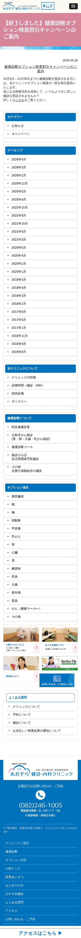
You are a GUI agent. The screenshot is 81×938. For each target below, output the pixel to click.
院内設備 (18, 393)
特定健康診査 (21, 427)
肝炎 (15, 576)
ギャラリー (19, 401)
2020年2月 (19, 263)
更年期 (16, 592)
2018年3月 (19, 295)
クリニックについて (26, 706)
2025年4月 (19, 199)
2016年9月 (19, 343)
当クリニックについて (22, 368)
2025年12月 (20, 183)
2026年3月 (19, 167)
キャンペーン (21, 133)
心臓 (15, 552)
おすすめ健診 (14, 894)
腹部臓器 (18, 496)
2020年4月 (19, 255)
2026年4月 (19, 159)
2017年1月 (19, 327)
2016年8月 (19, 351)
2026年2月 (19, 175)
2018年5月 (19, 279)
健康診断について (19, 418)
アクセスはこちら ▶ (40, 933)
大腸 (15, 584)
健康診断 (11, 851)
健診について (22, 722)
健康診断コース (22, 447)
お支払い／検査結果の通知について (37, 730)
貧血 (15, 600)
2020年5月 (19, 247)
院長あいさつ (14, 877)
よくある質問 (14, 902)
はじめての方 (14, 885)
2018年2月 (19, 303)
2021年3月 (19, 239)
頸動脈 (16, 520)
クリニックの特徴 (24, 377)
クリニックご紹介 (17, 843)
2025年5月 (19, 191)
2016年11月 (20, 335)
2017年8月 (19, 311)
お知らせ (18, 125)
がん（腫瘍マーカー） (27, 608)
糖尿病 (16, 568)
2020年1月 (19, 271)
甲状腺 (16, 528)
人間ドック (13, 868)
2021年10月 (20, 223)
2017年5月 (19, 319)
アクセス (11, 910)
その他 (16, 616)
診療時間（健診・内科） (28, 385)
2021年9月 (19, 231)
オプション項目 (18, 487)
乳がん (16, 536)
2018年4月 (19, 287)
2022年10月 (20, 207)
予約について (22, 714)
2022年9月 (19, 215)
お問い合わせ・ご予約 (20, 919)
